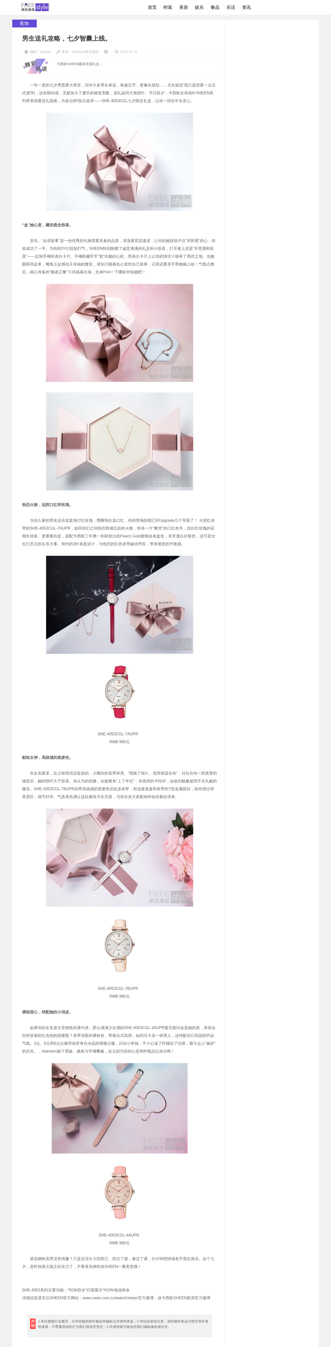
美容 (183, 7)
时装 (168, 7)
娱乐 (199, 7)
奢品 (215, 7)
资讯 (246, 7)
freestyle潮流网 (35, 7)
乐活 (230, 7)
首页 (152, 7)
